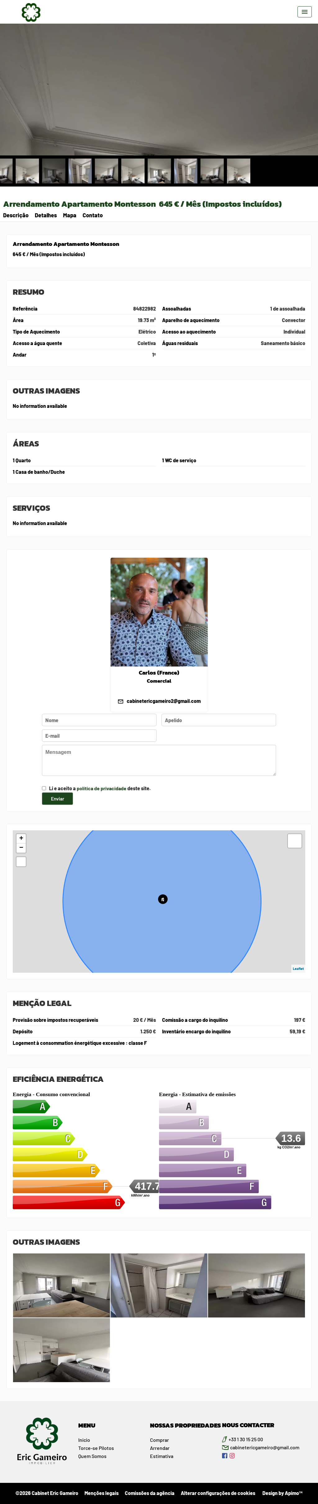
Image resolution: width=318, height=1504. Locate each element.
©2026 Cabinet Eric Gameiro (47, 1493)
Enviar (57, 798)
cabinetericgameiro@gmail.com (264, 1447)
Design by (281, 1493)
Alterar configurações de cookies (218, 1493)
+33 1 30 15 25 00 (246, 1439)
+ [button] (21, 838)
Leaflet (298, 969)
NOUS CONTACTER (248, 1425)
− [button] (21, 848)
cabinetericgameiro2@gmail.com (164, 701)
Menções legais (101, 1493)
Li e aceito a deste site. (100, 788)
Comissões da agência (150, 1493)
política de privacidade (101, 788)
